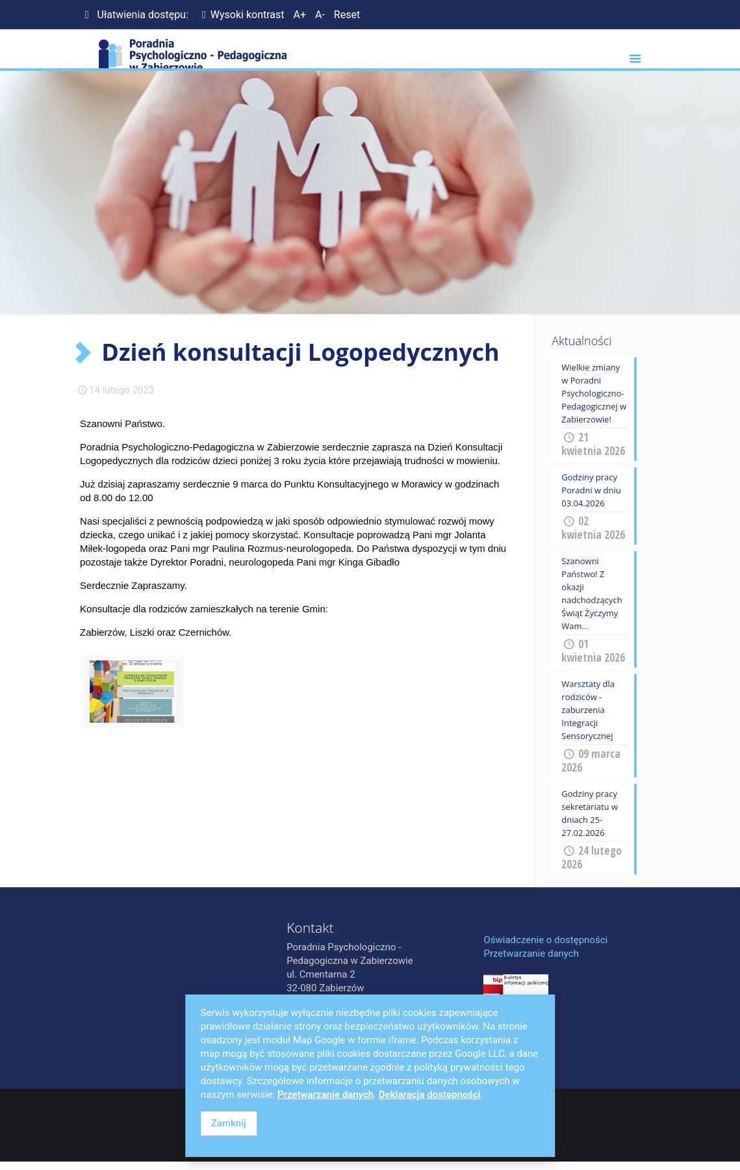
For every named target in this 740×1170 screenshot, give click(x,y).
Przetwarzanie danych (530, 953)
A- (320, 14)
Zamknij (228, 1123)
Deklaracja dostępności (430, 1094)
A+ (299, 14)
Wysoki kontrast (241, 14)
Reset (347, 14)
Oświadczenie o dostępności (545, 940)
